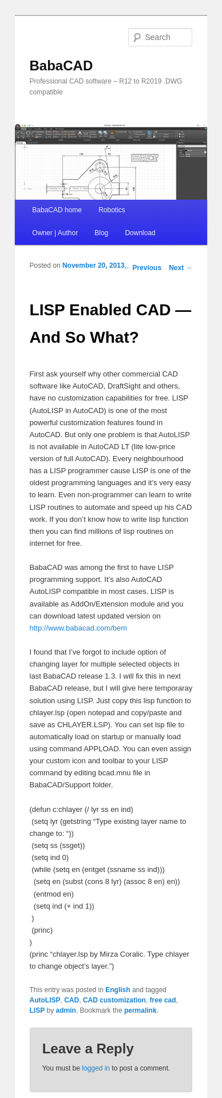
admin (66, 1010)
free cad (163, 1000)
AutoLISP (45, 1000)
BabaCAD (61, 65)
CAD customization (114, 1000)
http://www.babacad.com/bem (79, 628)
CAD (71, 1000)
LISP (37, 1010)
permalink (140, 1010)
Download (140, 233)
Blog (101, 233)
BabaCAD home (57, 210)
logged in (96, 1068)
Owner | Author (55, 233)
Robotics (111, 210)
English (117, 990)
